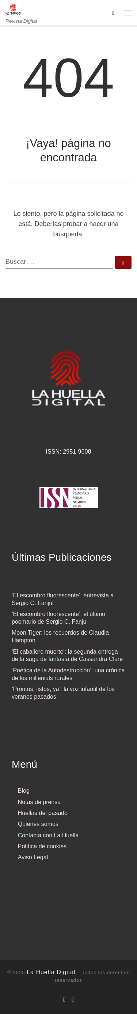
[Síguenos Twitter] (73, 999)
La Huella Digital (51, 972)
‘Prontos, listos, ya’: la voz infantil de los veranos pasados (63, 693)
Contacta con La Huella (48, 835)
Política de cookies (42, 846)
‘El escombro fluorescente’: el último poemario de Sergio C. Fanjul (58, 618)
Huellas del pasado (43, 813)
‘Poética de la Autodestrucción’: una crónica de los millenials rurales (68, 674)
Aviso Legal (33, 857)
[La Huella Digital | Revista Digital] (13, 9)
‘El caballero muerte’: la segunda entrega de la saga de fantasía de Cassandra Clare (67, 655)
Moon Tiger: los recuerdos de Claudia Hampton (60, 636)
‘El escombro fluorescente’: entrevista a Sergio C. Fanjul (63, 599)
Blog (24, 791)
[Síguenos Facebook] (64, 999)
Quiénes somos (38, 824)
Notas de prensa (39, 802)
